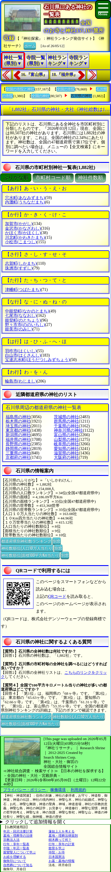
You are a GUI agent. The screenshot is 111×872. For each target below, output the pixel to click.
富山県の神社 (66, 435)
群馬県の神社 (66, 421)
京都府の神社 (18, 457)
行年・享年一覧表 (16, 844)
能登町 (23, 320)
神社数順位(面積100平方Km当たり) (30, 555)
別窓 (56, 541)
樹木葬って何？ (60, 839)
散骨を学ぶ (57, 848)
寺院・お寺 (57, 852)
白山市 (23, 355)
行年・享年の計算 (62, 844)
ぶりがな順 (15, 178)
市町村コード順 (53, 178)
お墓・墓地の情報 (62, 861)
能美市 (19, 329)
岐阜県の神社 (66, 444)
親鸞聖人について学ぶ (19, 852)
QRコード (57, 596)
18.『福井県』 (65, 74)
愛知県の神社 (66, 448)
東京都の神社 (18, 430)
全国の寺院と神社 (20, 89)
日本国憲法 (57, 856)
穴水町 (25, 198)
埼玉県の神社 (18, 426)
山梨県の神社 (66, 439)
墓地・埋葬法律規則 (63, 835)
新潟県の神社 (18, 435)
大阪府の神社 (66, 457)
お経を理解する (14, 856)
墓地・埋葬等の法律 (18, 835)
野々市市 (25, 324)
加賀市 (19, 223)
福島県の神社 (18, 417)
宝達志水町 (37, 360)
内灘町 (25, 202)
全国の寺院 (66, 89)
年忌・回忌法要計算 (18, 831)
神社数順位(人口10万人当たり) (27, 548)
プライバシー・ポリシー (24, 789)
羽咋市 (21, 351)
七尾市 (21, 315)
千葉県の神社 (66, 426)
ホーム (30, 45)
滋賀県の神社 (66, 453)
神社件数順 (90, 178)
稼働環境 (58, 789)
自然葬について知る (18, 865)
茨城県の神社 (66, 417)
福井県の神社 (18, 439)
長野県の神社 (18, 444)
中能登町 (27, 311)
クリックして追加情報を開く (36, 821)
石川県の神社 (81, 96)
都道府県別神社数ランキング (26, 541)
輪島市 (21, 381)
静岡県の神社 (18, 448)
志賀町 (21, 263)
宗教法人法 (11, 839)
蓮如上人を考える (62, 831)
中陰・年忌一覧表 (16, 848)
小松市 (21, 242)
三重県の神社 (18, 453)
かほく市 (23, 233)
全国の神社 (40, 96)
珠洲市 (19, 268)
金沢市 (23, 228)
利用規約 (78, 789)
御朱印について (14, 861)
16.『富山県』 (34, 74)
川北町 (25, 237)
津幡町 (23, 289)
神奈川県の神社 (68, 430)
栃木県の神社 (18, 421)
